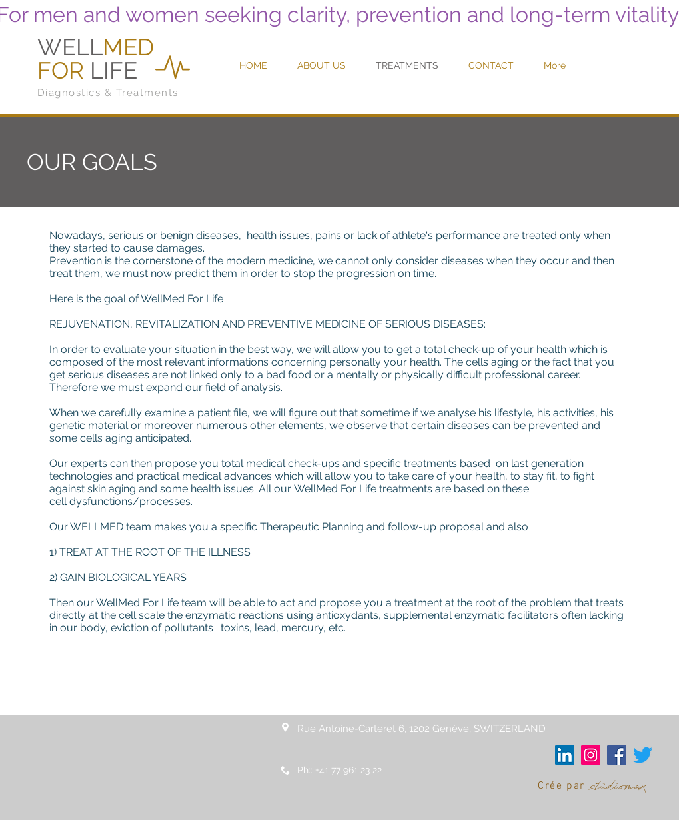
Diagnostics (69, 93)
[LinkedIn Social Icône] (564, 755)
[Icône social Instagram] (590, 755)
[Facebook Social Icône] (616, 755)
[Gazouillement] (642, 755)
